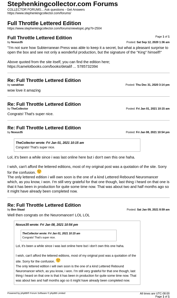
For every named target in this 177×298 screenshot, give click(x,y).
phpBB (24, 293)
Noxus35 (22, 224)
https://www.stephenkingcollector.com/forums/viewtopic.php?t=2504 (54, 28)
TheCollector (25, 143)
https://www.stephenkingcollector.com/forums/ (39, 13)
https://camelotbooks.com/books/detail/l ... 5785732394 (52, 66)
